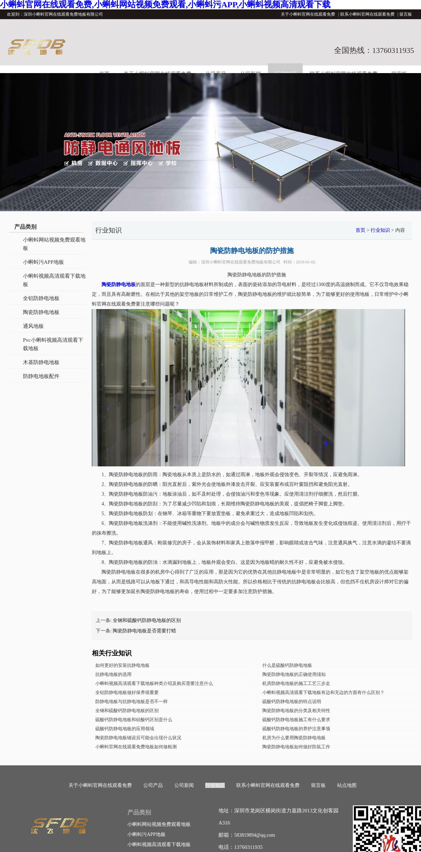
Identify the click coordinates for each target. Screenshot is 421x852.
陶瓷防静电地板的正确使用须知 (294, 674)
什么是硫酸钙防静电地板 (287, 665)
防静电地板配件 (41, 376)
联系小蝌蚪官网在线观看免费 (367, 14)
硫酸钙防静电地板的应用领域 (124, 728)
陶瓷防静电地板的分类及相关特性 (296, 710)
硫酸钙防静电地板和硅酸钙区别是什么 (133, 719)
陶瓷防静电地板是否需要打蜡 (144, 630)
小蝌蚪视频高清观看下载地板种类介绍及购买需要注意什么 (154, 683)
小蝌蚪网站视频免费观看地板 (54, 244)
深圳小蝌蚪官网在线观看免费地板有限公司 (240, 262)
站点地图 (347, 785)
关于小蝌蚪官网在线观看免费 (308, 14)
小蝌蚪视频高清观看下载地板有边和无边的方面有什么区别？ (323, 692)
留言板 (405, 14)
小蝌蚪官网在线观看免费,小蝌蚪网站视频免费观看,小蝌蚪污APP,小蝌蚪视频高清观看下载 (165, 4)
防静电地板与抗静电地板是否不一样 (131, 701)
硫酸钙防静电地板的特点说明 (291, 701)
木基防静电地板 (41, 362)
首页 (360, 230)
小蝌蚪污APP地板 (43, 262)
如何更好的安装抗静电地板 (122, 665)
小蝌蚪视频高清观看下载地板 (54, 280)
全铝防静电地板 (41, 298)
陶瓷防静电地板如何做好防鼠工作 (296, 746)
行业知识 (380, 230)
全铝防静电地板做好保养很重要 (127, 692)
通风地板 (33, 326)
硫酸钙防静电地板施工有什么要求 (296, 719)
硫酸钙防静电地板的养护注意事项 (296, 728)
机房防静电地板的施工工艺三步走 (296, 683)
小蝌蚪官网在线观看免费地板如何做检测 (136, 746)
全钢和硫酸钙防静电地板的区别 (147, 620)
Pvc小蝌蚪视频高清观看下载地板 (53, 344)
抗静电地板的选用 (113, 674)
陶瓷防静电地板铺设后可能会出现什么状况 (138, 737)
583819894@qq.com (254, 835)
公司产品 (153, 785)
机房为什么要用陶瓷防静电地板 (294, 737)
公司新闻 (184, 785)
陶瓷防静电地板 (41, 312)
